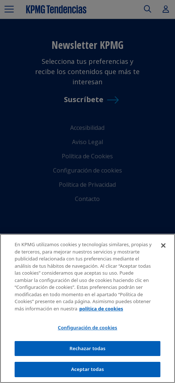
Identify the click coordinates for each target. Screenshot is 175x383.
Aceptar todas (87, 369)
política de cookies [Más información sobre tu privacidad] (101, 308)
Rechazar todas (87, 348)
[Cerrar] (163, 245)
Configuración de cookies (87, 327)
